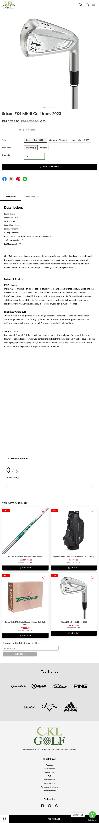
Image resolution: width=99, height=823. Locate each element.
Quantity (6, 155)
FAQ (49, 776)
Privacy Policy (49, 783)
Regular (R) (31, 147)
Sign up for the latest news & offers (21, 643)
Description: (10, 196)
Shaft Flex (6, 147)
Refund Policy (49, 779)
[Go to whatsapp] (92, 814)
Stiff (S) (43, 147)
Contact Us (49, 772)
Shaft (4, 140)
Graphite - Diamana (58, 140)
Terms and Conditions (49, 787)
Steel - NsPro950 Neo (35, 140)
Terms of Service (49, 791)
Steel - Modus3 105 (80, 140)
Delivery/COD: (32, 196)
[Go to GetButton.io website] (92, 820)
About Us (49, 765)
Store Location (49, 769)
